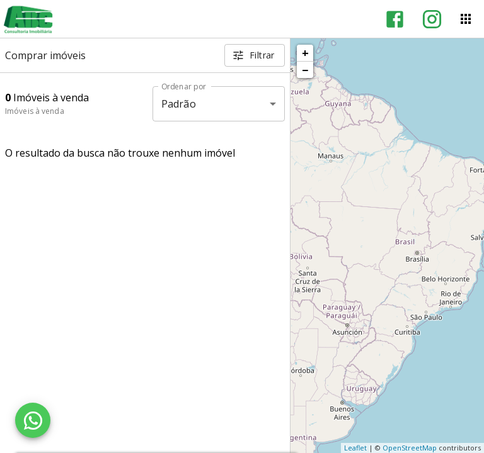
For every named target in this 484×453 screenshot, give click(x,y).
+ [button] (305, 52)
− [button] (305, 69)
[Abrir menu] (466, 19)
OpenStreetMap (410, 447)
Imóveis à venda (34, 111)
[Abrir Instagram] (432, 19)
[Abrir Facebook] (395, 19)
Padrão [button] (178, 104)
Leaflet (355, 447)
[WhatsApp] (32, 420)
